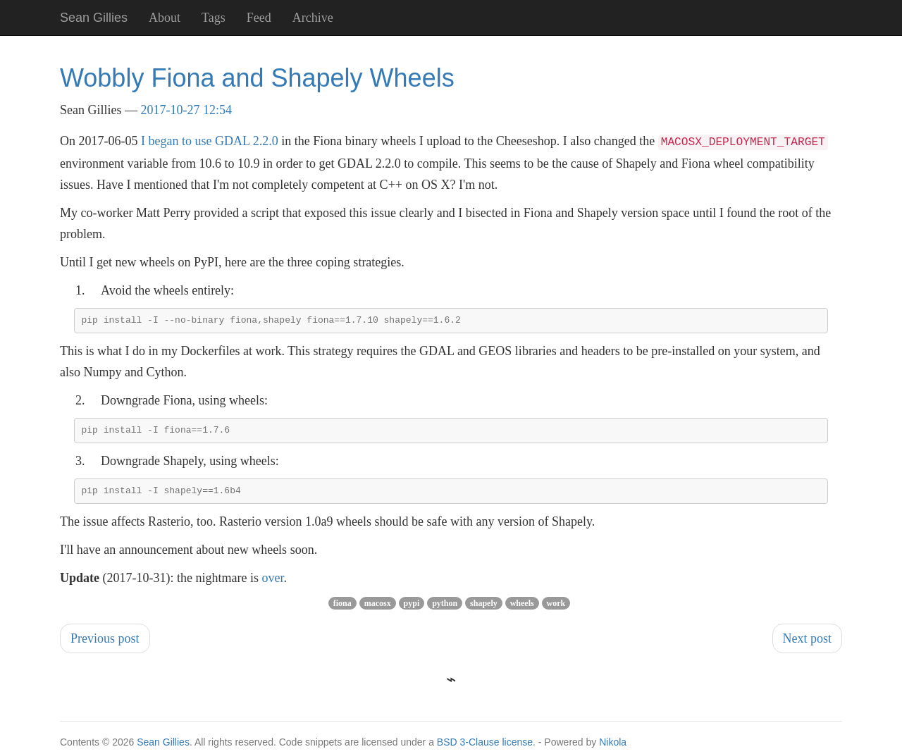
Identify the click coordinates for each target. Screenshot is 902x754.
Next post (807, 643)
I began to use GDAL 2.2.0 (209, 141)
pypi (412, 608)
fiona (342, 608)
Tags (214, 18)
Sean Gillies (163, 747)
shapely (484, 608)
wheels (522, 608)
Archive (312, 18)
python (444, 608)
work (556, 608)
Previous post (105, 643)
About (164, 18)
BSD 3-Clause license (485, 747)
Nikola (612, 747)
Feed (259, 18)
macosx (377, 608)
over (272, 583)
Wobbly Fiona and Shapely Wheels (257, 77)
